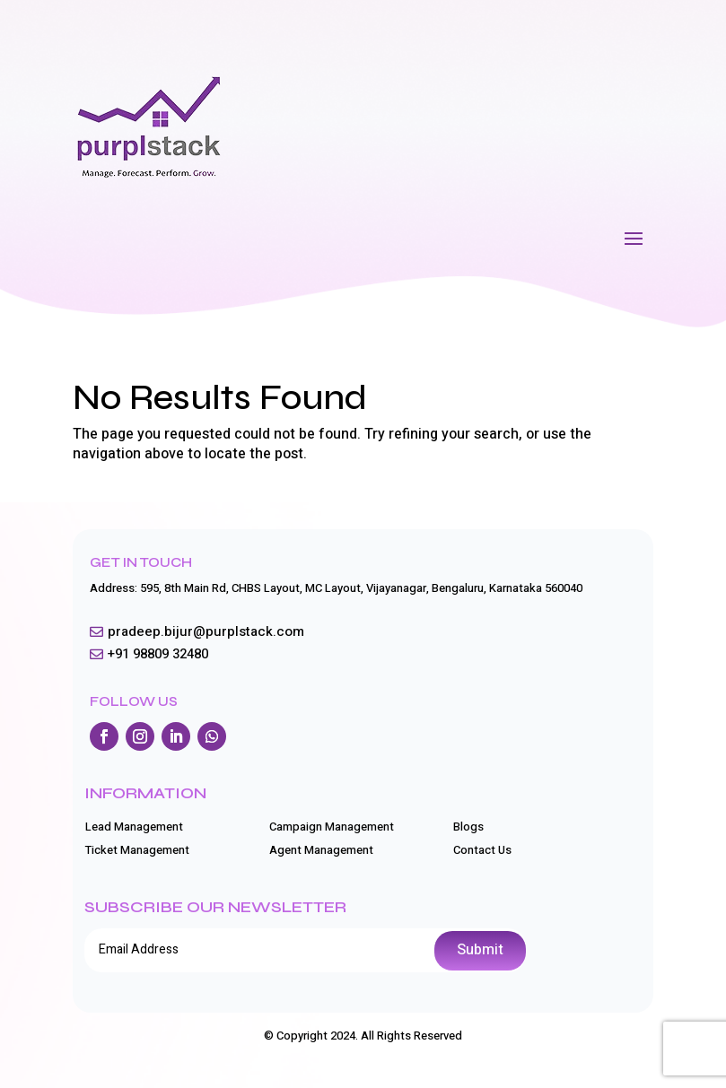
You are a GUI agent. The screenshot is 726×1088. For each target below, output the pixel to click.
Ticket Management (137, 849)
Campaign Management (331, 826)
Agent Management (321, 849)
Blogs (468, 826)
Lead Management (134, 826)
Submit (480, 950)
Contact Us (482, 849)
